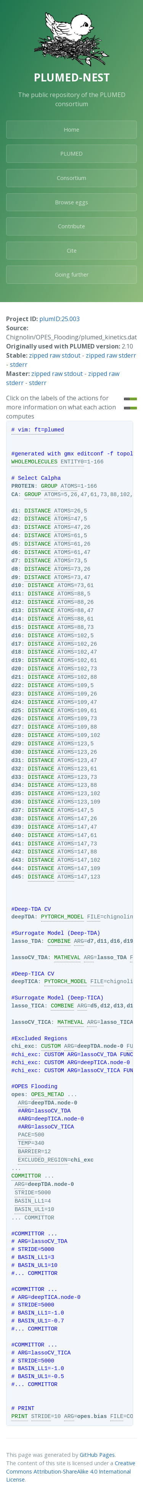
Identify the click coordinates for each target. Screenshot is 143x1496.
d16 (16, 636)
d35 (16, 794)
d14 (16, 619)
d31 (16, 761)
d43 (16, 860)
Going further (71, 274)
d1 (14, 511)
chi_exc (22, 1046)
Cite (72, 250)
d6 (14, 552)
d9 (14, 578)
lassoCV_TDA (29, 958)
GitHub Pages (97, 1454)
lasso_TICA (27, 1006)
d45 (16, 877)
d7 (14, 561)
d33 (16, 777)
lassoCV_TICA (31, 1022)
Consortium (71, 177)
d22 (16, 686)
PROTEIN (22, 486)
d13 (16, 611)
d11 (16, 594)
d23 (16, 694)
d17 (16, 644)
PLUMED (71, 153)
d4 (14, 536)
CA (14, 495)
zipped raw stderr (111, 355)
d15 (16, 627)
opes (18, 1095)
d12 (16, 602)
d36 (16, 802)
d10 (16, 585)
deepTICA (24, 982)
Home (71, 129)
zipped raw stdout (54, 355)
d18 (16, 652)
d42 (16, 852)
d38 (16, 819)
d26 (16, 719)
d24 (16, 702)
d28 (16, 735)
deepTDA (22, 917)
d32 (16, 769)
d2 (14, 519)
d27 (16, 727)
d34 (16, 785)
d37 (16, 810)
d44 (16, 869)
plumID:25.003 (59, 319)
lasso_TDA (26, 941)
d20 (16, 669)
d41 (16, 844)
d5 (14, 544)
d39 (16, 827)
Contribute (71, 226)
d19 (16, 660)
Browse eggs (71, 202)
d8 (14, 569)
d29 (16, 744)
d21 (16, 677)
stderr (18, 364)
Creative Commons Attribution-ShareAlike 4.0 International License (70, 1471)
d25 (16, 711)
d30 (16, 752)
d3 (14, 527)
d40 (16, 835)
